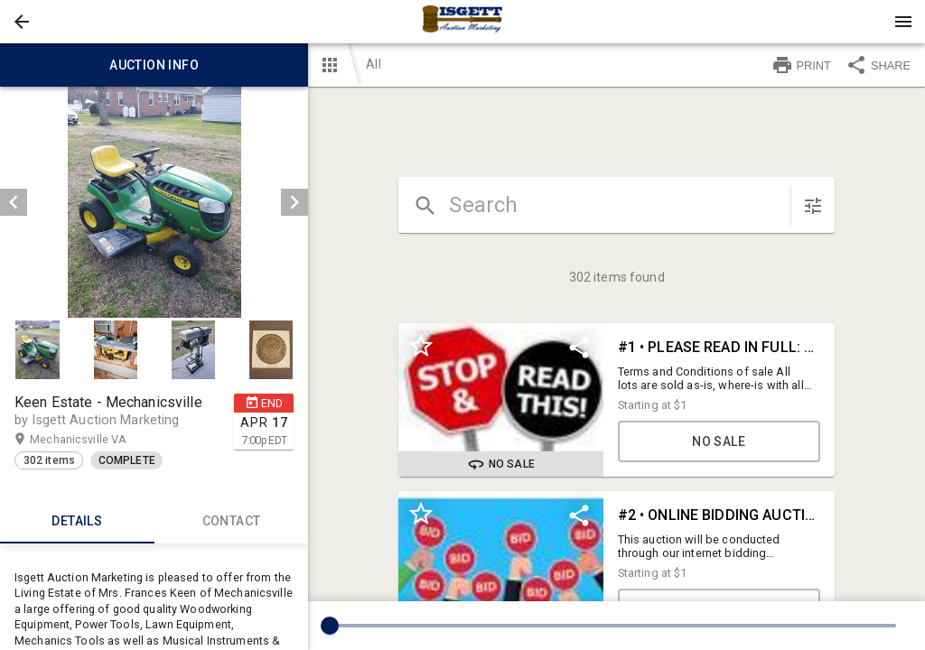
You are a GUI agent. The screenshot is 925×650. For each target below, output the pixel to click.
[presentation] (462, 21)
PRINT (801, 65)
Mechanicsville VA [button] (96, 440)
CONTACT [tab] (231, 521)
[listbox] (154, 202)
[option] (154, 202)
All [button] (373, 64)
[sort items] (813, 206)
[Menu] (903, 21)
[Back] (21, 21)
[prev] (13, 202)
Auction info (154, 65)
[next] (294, 202)
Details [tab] (77, 521)
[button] (21, 21)
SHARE (878, 65)
